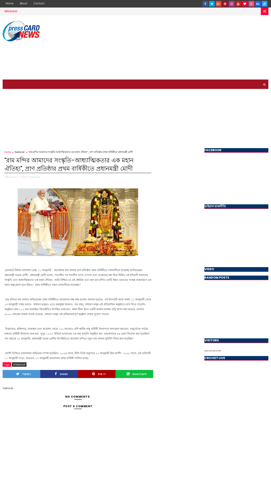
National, (35, 177)
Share (61, 374)
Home (10, 3)
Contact (39, 3)
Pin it (99, 374)
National (19, 152)
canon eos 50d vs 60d (212, 351)
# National (19, 364)
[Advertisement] (199, 47)
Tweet (23, 374)
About (23, 3)
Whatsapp (137, 374)
